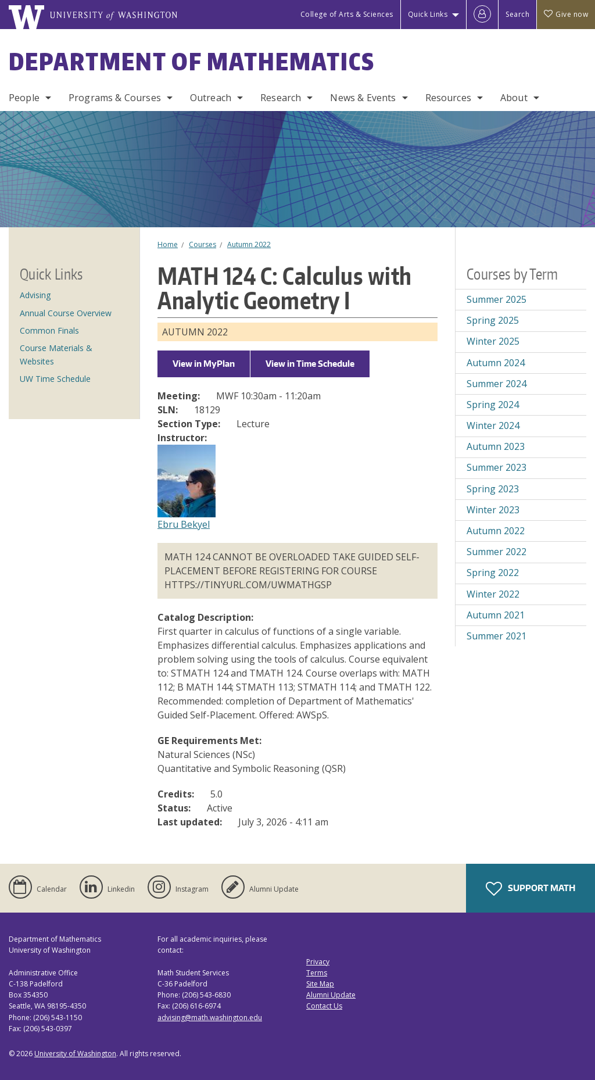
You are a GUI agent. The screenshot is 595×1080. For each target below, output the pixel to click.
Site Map (320, 984)
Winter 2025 (493, 341)
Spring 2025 (493, 320)
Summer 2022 (496, 551)
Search (517, 14)
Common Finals (49, 330)
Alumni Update (331, 995)
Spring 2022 (493, 572)
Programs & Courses (115, 97)
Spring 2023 (493, 488)
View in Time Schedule (310, 364)
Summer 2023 (496, 467)
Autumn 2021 (496, 615)
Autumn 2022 (249, 244)
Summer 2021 (496, 636)
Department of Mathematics (192, 61)
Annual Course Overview (66, 313)
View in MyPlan (204, 364)
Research (280, 97)
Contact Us (324, 1006)
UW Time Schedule (55, 378)
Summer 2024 (496, 383)
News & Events (363, 97)
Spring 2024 (493, 404)
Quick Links (428, 14)
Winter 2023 (493, 509)
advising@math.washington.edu (209, 1017)
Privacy (317, 962)
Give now (566, 14)
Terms (316, 973)
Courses (202, 244)
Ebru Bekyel (183, 524)
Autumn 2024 (496, 362)
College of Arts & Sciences (346, 14)
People (24, 97)
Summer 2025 (496, 299)
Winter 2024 (493, 425)
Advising (35, 295)
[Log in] (482, 14)
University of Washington (75, 1053)
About (514, 97)
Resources (448, 97)
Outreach (210, 97)
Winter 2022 (493, 594)
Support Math (530, 889)
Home (167, 244)
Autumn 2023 (496, 446)
